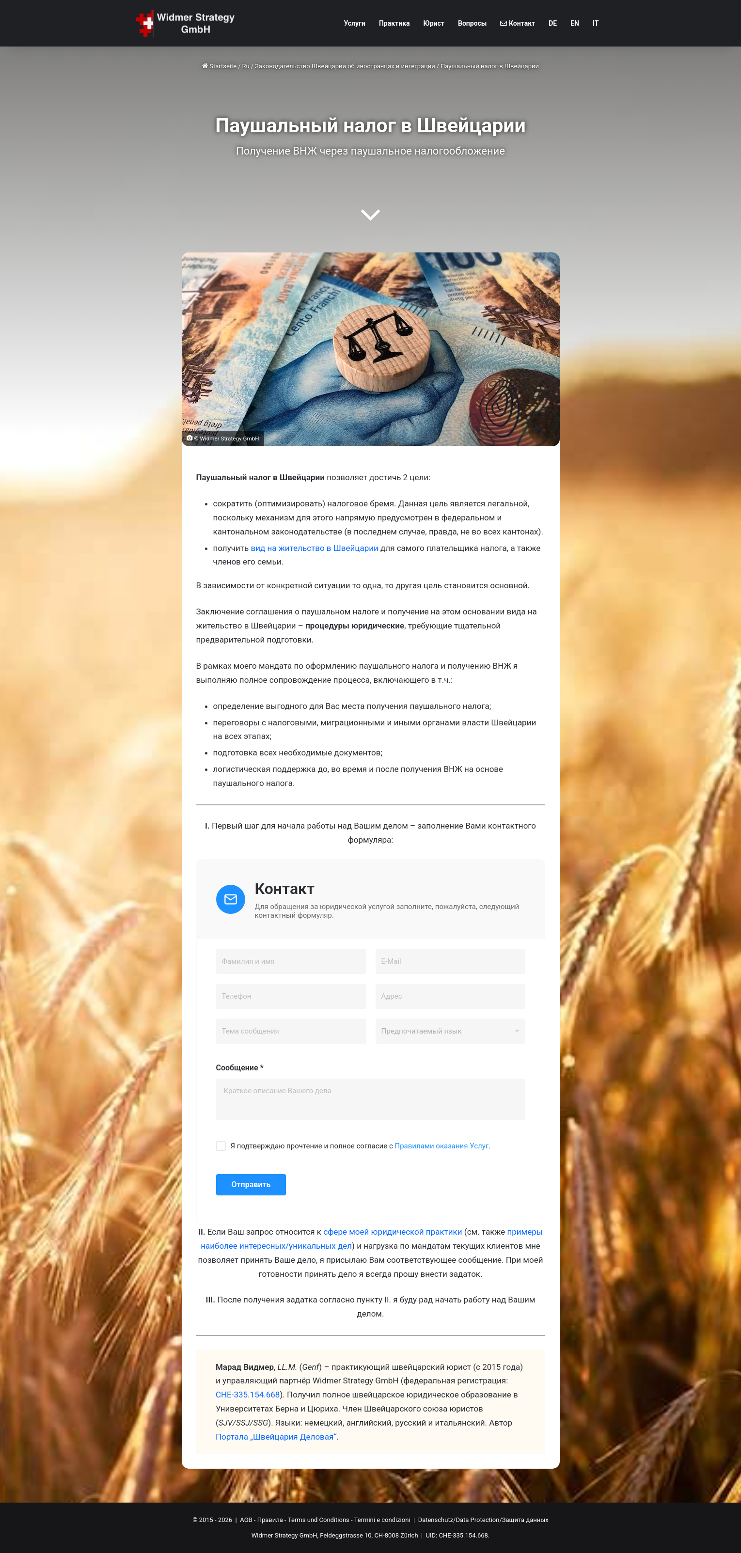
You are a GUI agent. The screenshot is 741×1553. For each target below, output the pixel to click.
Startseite (219, 66)
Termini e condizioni (382, 1519)
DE (553, 23)
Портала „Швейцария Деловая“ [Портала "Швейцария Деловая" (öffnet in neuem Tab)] (276, 1437)
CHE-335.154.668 (248, 1394)
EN (574, 23)
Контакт (517, 23)
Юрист (434, 23)
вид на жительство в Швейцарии (314, 548)
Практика (394, 23)
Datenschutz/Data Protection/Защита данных (483, 1519)
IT (596, 23)
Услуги (354, 23)
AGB (246, 1519)
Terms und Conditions (318, 1519)
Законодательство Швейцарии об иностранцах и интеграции (345, 66)
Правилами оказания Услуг (441, 1146)
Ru (246, 66)
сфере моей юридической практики (392, 1232)
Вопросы (472, 23)
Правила (270, 1519)
